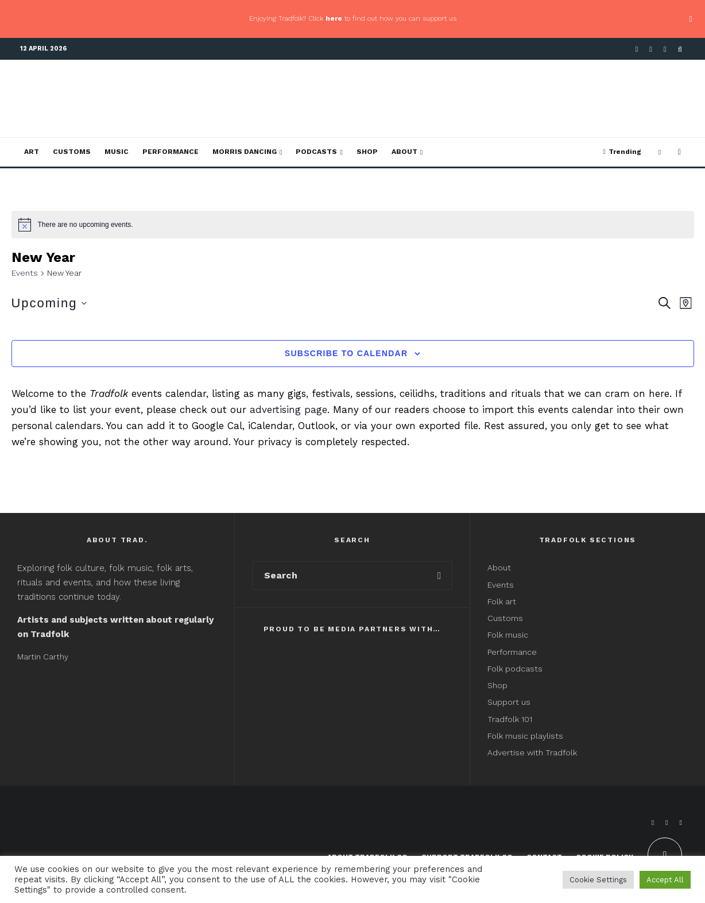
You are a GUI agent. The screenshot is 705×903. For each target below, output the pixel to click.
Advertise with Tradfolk (532, 752)
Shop (367, 152)
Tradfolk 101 (509, 719)
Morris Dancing (244, 152)
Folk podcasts (515, 668)
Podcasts (316, 152)
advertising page (288, 409)
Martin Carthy (42, 656)
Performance (170, 152)
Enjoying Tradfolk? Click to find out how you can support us (352, 18)
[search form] (340, 575)
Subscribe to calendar (346, 353)
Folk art (502, 601)
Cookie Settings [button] (598, 879)
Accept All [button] (665, 879)
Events (24, 272)
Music (116, 152)
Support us (508, 702)
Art (31, 152)
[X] (651, 49)
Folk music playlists (525, 735)
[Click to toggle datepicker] (49, 303)
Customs (72, 152)
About (404, 152)
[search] (439, 575)
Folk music (507, 634)
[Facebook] (637, 49)
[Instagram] (665, 49)
